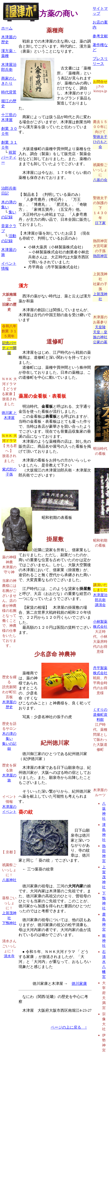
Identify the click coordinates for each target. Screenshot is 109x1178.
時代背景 (8, 92)
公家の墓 (100, 342)
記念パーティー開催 (9, 348)
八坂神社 (9, 880)
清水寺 (9, 956)
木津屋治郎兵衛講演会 (100, 600)
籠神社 (104, 940)
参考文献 (100, 36)
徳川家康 (79, 984)
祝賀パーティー (8, 157)
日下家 (100, 223)
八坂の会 (100, 180)
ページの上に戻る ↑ (69, 1027)
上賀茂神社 (104, 877)
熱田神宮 (100, 256)
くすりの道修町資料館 (100, 714)
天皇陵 (100, 327)
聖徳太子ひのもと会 (100, 142)
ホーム (7, 28)
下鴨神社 (9, 923)
